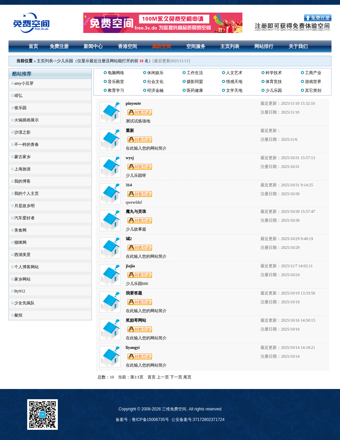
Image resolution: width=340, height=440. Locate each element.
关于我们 (298, 46)
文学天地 (234, 90)
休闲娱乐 (155, 72)
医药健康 (195, 90)
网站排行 (263, 46)
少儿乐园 (274, 90)
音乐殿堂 (116, 81)
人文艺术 (234, 72)
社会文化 (155, 81)
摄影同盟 (195, 81)
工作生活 (195, 72)
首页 (33, 46)
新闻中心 (93, 46)
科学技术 (274, 72)
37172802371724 (208, 419)
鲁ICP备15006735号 (150, 419)
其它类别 (313, 90)
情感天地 (234, 81)
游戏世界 (313, 81)
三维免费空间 (174, 409)
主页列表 (229, 46)
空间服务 (195, 46)
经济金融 (155, 90)
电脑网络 (116, 72)
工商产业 (313, 72)
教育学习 (116, 90)
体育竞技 (274, 81)
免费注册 (59, 46)
